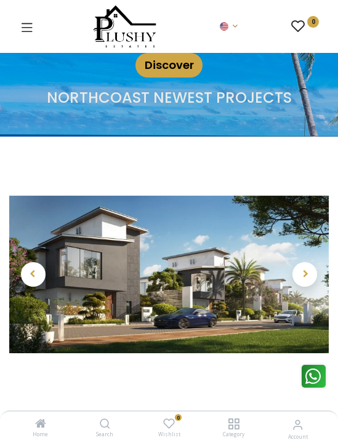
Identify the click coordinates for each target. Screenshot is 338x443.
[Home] (40, 424)
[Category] (233, 424)
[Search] (105, 424)
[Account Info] (298, 424)
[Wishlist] (169, 424)
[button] (33, 274)
